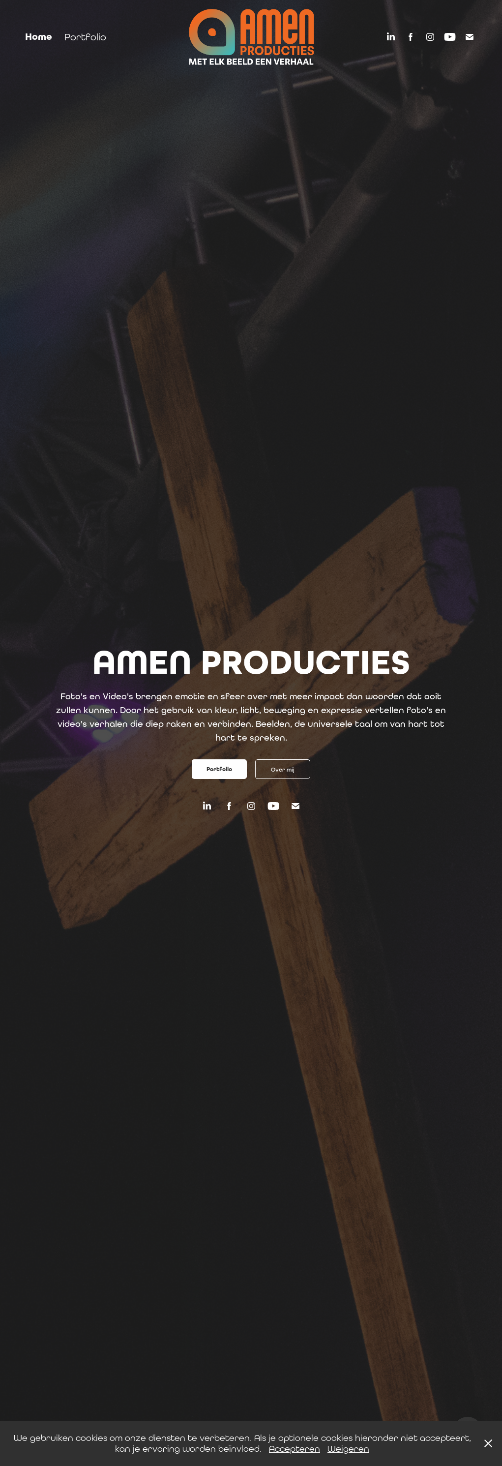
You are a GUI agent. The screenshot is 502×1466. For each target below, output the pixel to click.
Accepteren (294, 1448)
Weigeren (348, 1448)
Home (38, 36)
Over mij (282, 769)
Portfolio (85, 36)
